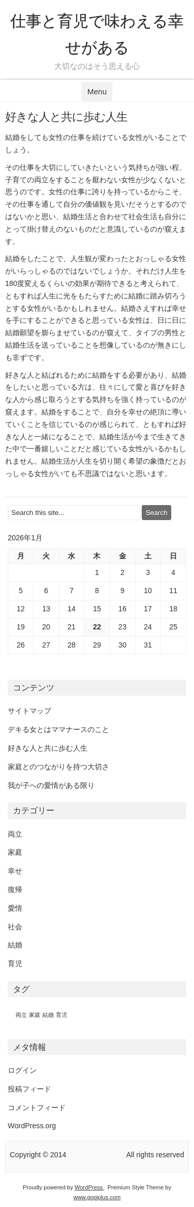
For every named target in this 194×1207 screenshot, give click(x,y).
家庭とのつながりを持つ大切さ (58, 767)
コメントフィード (37, 1107)
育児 (15, 963)
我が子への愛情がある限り (51, 785)
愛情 (15, 908)
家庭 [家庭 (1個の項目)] (34, 1015)
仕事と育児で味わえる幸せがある (97, 34)
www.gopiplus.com (97, 1197)
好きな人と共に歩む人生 (47, 748)
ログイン (22, 1070)
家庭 (15, 852)
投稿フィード (29, 1089)
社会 (15, 927)
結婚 (15, 945)
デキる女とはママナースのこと (58, 729)
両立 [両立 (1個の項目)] (21, 1015)
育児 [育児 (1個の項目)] (61, 1015)
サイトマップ (29, 711)
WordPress (89, 1187)
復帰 (15, 889)
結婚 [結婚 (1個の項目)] (48, 1015)
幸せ (15, 871)
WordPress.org (32, 1126)
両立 (15, 834)
